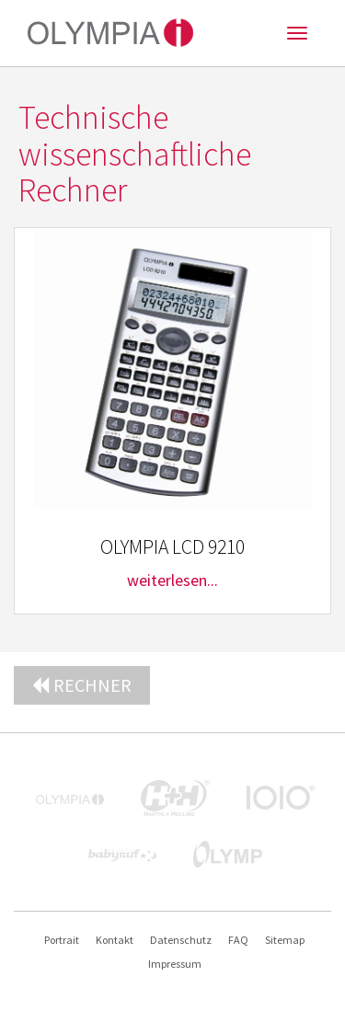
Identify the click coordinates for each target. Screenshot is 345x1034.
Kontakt (114, 940)
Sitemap (285, 940)
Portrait (61, 940)
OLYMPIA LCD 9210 (172, 546)
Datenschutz (181, 940)
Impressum (174, 964)
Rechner (82, 684)
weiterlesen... (172, 580)
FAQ (238, 940)
